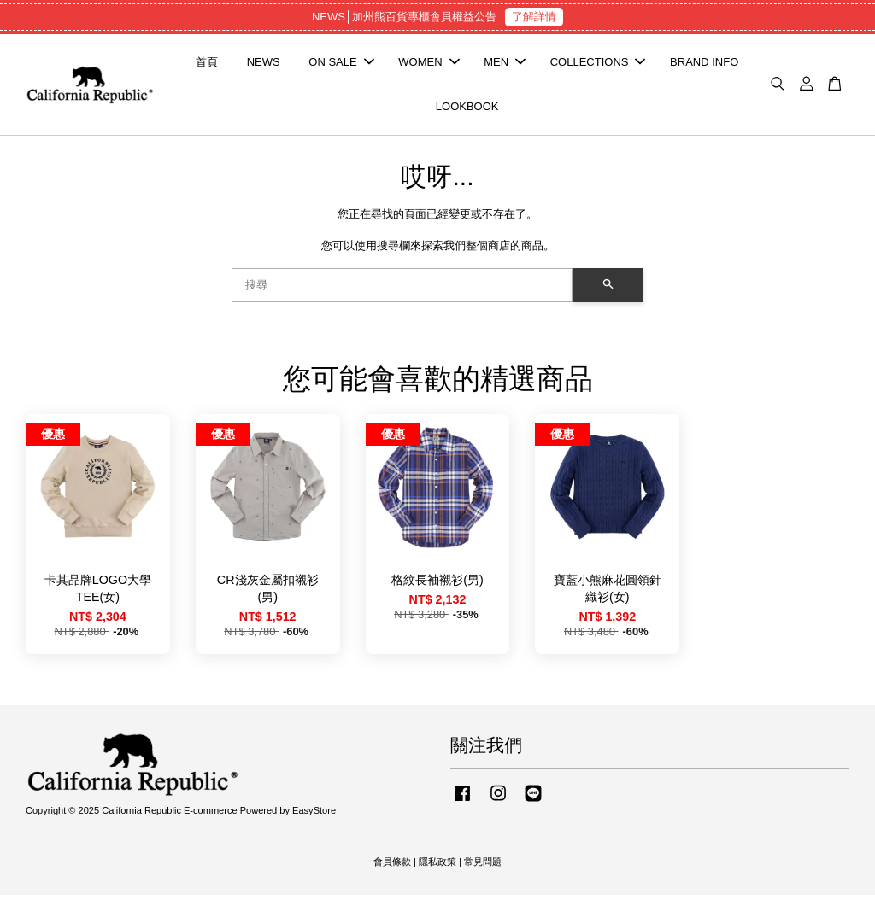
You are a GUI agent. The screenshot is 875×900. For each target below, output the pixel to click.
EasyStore (314, 815)
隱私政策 (437, 867)
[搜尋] (402, 290)
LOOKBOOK (467, 108)
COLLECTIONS (598, 64)
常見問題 (483, 867)
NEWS (263, 64)
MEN (505, 64)
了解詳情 (534, 16)
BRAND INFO (704, 64)
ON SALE (340, 64)
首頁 (207, 64)
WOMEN (428, 64)
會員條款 (392, 867)
